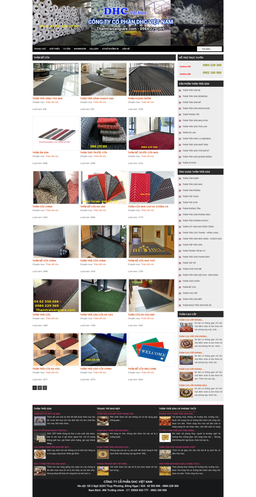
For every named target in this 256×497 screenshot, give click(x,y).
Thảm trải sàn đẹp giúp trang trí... (116, 414)
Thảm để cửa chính (44, 260)
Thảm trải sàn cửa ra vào (96, 314)
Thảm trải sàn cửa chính (95, 368)
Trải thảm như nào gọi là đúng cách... (180, 464)
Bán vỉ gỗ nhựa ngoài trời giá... (51, 430)
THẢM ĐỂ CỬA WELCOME (142, 368)
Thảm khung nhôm (139, 98)
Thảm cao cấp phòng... (191, 320)
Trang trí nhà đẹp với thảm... (112, 464)
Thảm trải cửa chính (93, 260)
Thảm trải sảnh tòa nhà (47, 98)
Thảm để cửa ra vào (92, 206)
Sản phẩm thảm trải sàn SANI (128, 23)
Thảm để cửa (52, 102)
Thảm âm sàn (40, 152)
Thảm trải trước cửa (93, 152)
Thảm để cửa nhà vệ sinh (47, 414)
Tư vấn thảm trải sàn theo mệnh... (177, 430)
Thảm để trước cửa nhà (143, 152)
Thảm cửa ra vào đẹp (141, 314)
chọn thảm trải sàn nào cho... (113, 447)
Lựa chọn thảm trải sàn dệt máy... (52, 447)
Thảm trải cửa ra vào (46, 368)
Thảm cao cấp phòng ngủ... (193, 385)
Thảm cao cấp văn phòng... (193, 336)
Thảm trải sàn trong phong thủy (177, 447)
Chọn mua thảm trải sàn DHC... (113, 430)
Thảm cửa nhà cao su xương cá (148, 206)
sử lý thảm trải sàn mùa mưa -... (51, 464)
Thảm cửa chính (42, 206)
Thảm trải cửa (41, 314)
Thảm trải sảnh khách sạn (96, 98)
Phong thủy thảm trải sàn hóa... (176, 414)
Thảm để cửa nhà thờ (141, 260)
